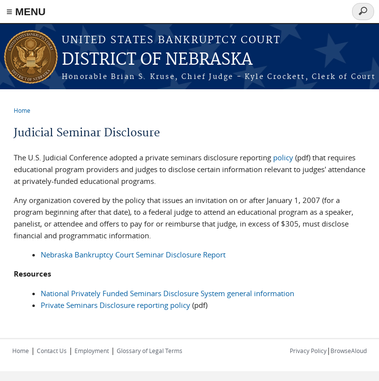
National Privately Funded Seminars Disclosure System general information (167, 293)
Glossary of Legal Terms (149, 351)
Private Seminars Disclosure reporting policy (115, 305)
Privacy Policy (308, 351)
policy (283, 157)
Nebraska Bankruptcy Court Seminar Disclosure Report (133, 254)
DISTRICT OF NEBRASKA (157, 60)
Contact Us (52, 351)
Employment (92, 351)
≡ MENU (26, 11)
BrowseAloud (348, 351)
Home (22, 110)
